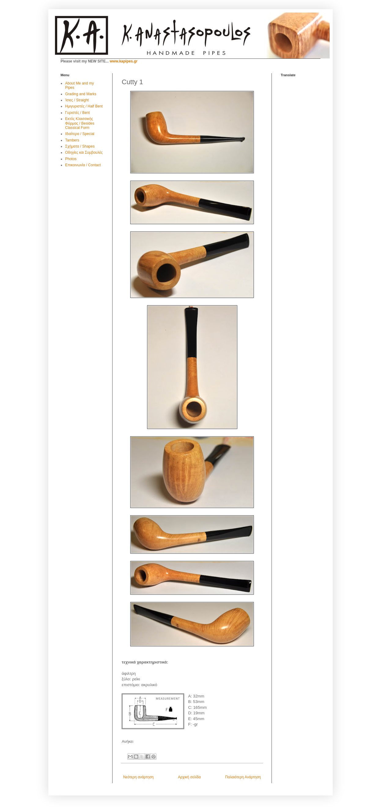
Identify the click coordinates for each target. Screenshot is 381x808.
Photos (70, 159)
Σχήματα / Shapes (79, 146)
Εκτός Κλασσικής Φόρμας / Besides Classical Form (79, 123)
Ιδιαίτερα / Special (79, 134)
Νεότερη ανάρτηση (138, 777)
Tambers (72, 140)
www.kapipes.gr (124, 61)
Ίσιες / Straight (77, 100)
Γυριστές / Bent (77, 113)
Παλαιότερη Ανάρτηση (243, 777)
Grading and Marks (80, 94)
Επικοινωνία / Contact (83, 165)
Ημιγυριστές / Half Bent (84, 106)
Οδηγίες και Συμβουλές (84, 152)
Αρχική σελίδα (189, 777)
